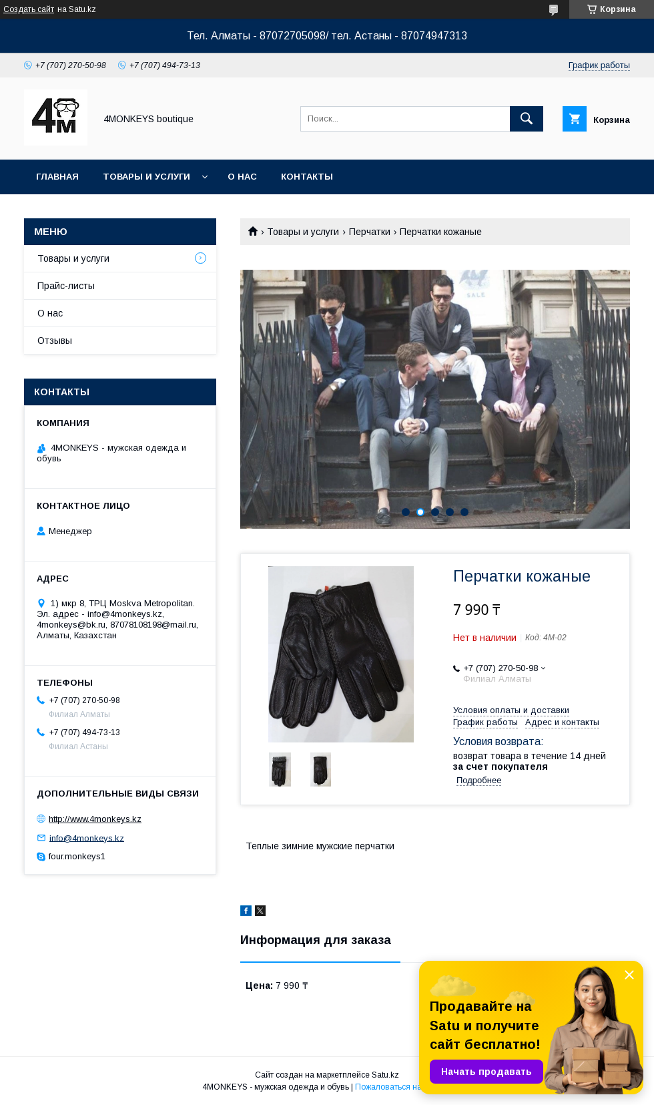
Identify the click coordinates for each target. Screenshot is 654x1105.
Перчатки (369, 231)
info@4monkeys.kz (86, 838)
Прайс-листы (66, 285)
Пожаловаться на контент (403, 1087)
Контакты (307, 177)
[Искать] (526, 119)
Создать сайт (28, 9)
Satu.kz (385, 1075)
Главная (57, 177)
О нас (242, 177)
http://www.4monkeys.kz (95, 819)
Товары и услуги (146, 177)
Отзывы (54, 340)
